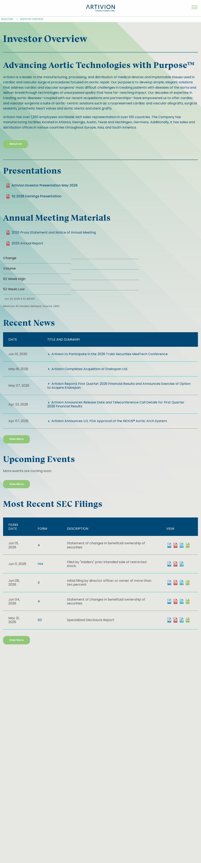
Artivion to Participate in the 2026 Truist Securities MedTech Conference (109, 354)
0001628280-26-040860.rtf (181, 601)
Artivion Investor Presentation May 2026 (45, 185)
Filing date (13, 526)
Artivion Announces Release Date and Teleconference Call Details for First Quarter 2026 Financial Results (115, 404)
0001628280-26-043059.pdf (175, 545)
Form (42, 528)
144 (40, 563)
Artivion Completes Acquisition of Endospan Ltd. (89, 369)
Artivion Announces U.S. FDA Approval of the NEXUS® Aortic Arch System (109, 421)
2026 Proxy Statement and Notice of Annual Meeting (54, 232)
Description (77, 528)
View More (16, 439)
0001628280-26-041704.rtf (181, 582)
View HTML (169, 545)
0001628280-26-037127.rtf (181, 620)
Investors (7, 19)
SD (40, 620)
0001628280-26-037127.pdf (175, 620)
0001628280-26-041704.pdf (175, 582)
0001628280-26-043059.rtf (181, 545)
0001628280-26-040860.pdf (175, 601)
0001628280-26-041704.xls (188, 582)
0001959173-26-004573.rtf (181, 564)
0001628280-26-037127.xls (188, 620)
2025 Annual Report (27, 243)
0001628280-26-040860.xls (188, 601)
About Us (15, 144)
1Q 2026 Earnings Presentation (36, 196)
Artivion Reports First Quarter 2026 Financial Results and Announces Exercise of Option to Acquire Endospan (119, 385)
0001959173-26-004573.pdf (175, 564)
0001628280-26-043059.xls (188, 545)
